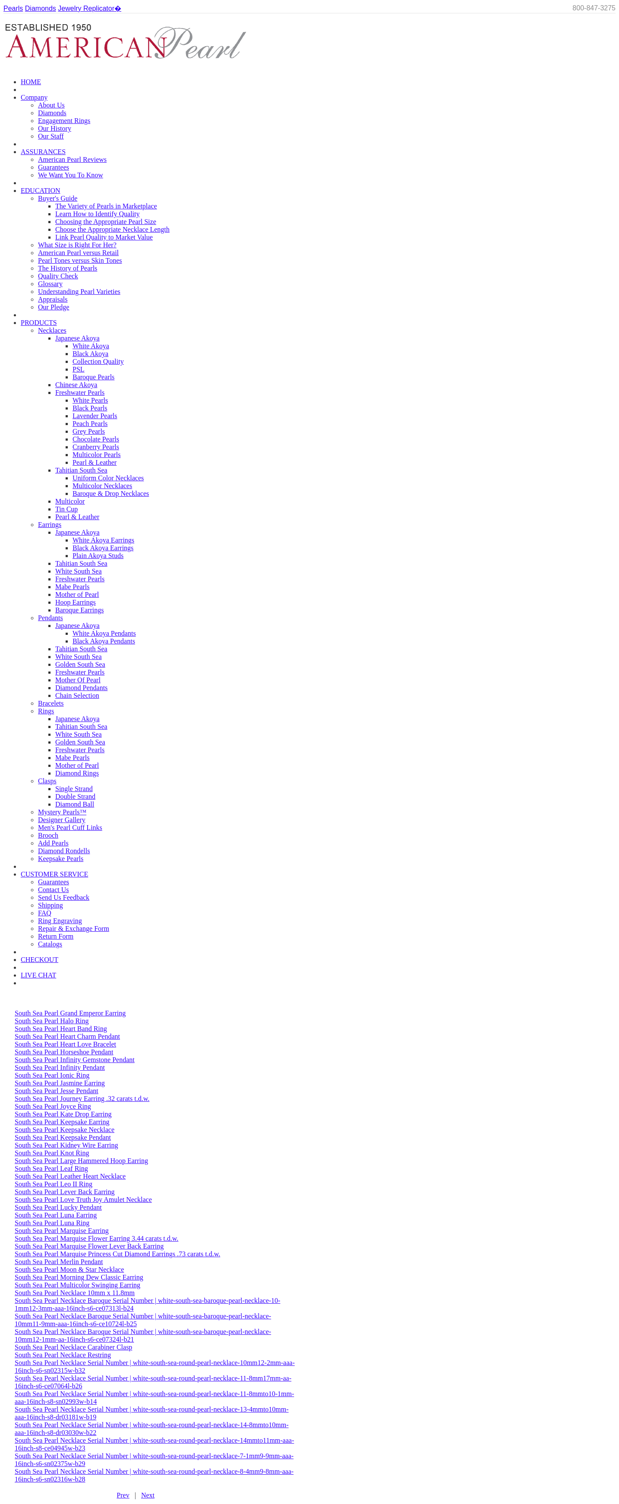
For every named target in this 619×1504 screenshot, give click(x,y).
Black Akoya (90, 353)
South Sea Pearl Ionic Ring (52, 1075)
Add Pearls (53, 843)
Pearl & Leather (95, 462)
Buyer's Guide (57, 198)
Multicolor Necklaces (102, 485)
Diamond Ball (74, 804)
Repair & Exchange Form (73, 928)
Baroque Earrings (79, 610)
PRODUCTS (39, 322)
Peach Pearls (90, 423)
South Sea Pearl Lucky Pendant (58, 1207)
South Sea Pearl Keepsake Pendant (63, 1137)
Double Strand (75, 796)
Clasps (47, 781)
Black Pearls (90, 408)
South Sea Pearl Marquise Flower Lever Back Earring (89, 1246)
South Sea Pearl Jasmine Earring (60, 1083)
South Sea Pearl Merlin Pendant (59, 1261)
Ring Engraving (60, 920)
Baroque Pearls (93, 377)
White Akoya (91, 346)
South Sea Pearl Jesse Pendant (56, 1090)
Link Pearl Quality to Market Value (104, 237)
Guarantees (53, 167)
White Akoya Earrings (103, 540)
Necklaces (52, 330)
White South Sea (78, 571)
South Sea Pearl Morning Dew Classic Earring (79, 1277)
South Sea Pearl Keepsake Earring (62, 1122)
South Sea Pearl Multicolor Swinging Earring (77, 1285)
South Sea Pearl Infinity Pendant (60, 1067)
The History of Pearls (67, 268)
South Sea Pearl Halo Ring (52, 1021)
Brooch (48, 835)
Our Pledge (53, 307)
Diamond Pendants (81, 687)
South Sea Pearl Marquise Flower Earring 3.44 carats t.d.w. (96, 1238)
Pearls (13, 8)
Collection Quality (98, 361)
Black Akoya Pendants (104, 641)
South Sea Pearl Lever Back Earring (64, 1191)
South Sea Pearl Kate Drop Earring (63, 1114)
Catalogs (50, 944)
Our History (54, 128)
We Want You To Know (70, 175)
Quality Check (58, 276)
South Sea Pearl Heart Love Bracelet (65, 1044)
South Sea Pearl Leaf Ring (51, 1168)
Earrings (49, 524)
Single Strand (74, 788)
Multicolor (70, 501)
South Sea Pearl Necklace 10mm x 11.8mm (75, 1292)
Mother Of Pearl (78, 680)
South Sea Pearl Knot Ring (52, 1153)
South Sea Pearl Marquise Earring (62, 1230)
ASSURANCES (43, 151)
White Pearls (90, 400)
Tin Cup (66, 509)
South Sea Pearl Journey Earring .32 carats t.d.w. (82, 1098)
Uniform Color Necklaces (108, 478)
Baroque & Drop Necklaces (111, 493)
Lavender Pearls (95, 415)
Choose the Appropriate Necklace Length (112, 229)
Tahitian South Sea (81, 470)
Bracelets (51, 703)
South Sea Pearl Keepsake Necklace (64, 1129)
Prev (123, 1495)
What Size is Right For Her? (77, 245)
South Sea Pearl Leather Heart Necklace (70, 1176)
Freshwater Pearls (79, 392)
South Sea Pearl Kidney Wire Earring (66, 1145)
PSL (79, 369)
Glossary (50, 283)
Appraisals (52, 299)
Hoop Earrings (75, 602)
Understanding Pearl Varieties (79, 291)
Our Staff (51, 136)
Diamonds (40, 8)
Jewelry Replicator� (89, 8)
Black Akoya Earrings (103, 548)
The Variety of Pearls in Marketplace (106, 206)
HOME (31, 81)
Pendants (50, 617)
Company (34, 97)
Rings (46, 711)
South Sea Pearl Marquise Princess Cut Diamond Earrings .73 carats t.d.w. (117, 1254)
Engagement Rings (64, 120)
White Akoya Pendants (104, 633)
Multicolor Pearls (97, 454)
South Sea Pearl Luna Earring (56, 1215)
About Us (51, 105)
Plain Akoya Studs (98, 555)
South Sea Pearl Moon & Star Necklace (69, 1269)
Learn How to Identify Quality (97, 214)
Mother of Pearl (77, 594)
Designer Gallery (61, 819)
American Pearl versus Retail (78, 252)
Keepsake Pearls (60, 858)
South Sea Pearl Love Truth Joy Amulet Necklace (83, 1199)
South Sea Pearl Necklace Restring (63, 1355)
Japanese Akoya (77, 338)
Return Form (55, 936)
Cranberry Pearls (96, 447)
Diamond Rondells (64, 850)
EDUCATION (40, 190)
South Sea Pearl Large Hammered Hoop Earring (81, 1160)
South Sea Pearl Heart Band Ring (61, 1028)
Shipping (50, 905)
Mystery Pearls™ (62, 812)
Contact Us (53, 889)
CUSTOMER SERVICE (54, 874)
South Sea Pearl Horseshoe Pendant (64, 1052)
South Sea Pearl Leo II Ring (53, 1184)
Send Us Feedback (63, 897)
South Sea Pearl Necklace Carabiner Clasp (73, 1347)
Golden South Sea (80, 664)
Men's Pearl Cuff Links (70, 827)
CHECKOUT (39, 959)
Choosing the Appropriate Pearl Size (105, 221)
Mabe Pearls (72, 586)
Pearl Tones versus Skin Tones (80, 260)
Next (148, 1495)
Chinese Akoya (76, 384)
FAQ (44, 913)
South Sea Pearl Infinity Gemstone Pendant (75, 1059)
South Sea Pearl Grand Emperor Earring (70, 1013)
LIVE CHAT (38, 975)
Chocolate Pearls (96, 439)
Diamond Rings (77, 773)
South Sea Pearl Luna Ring (52, 1223)
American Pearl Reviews (72, 159)
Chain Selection (77, 695)
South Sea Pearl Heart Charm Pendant (67, 1036)
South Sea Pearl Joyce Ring (53, 1106)
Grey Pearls (89, 431)
